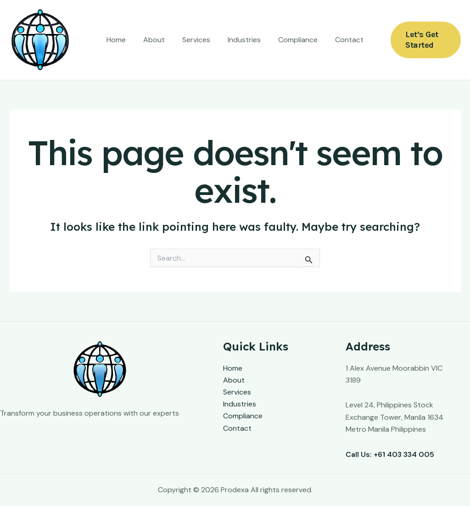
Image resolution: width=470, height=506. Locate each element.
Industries (242, 39)
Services (198, 39)
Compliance (293, 39)
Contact (342, 39)
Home (123, 39)
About (158, 39)
